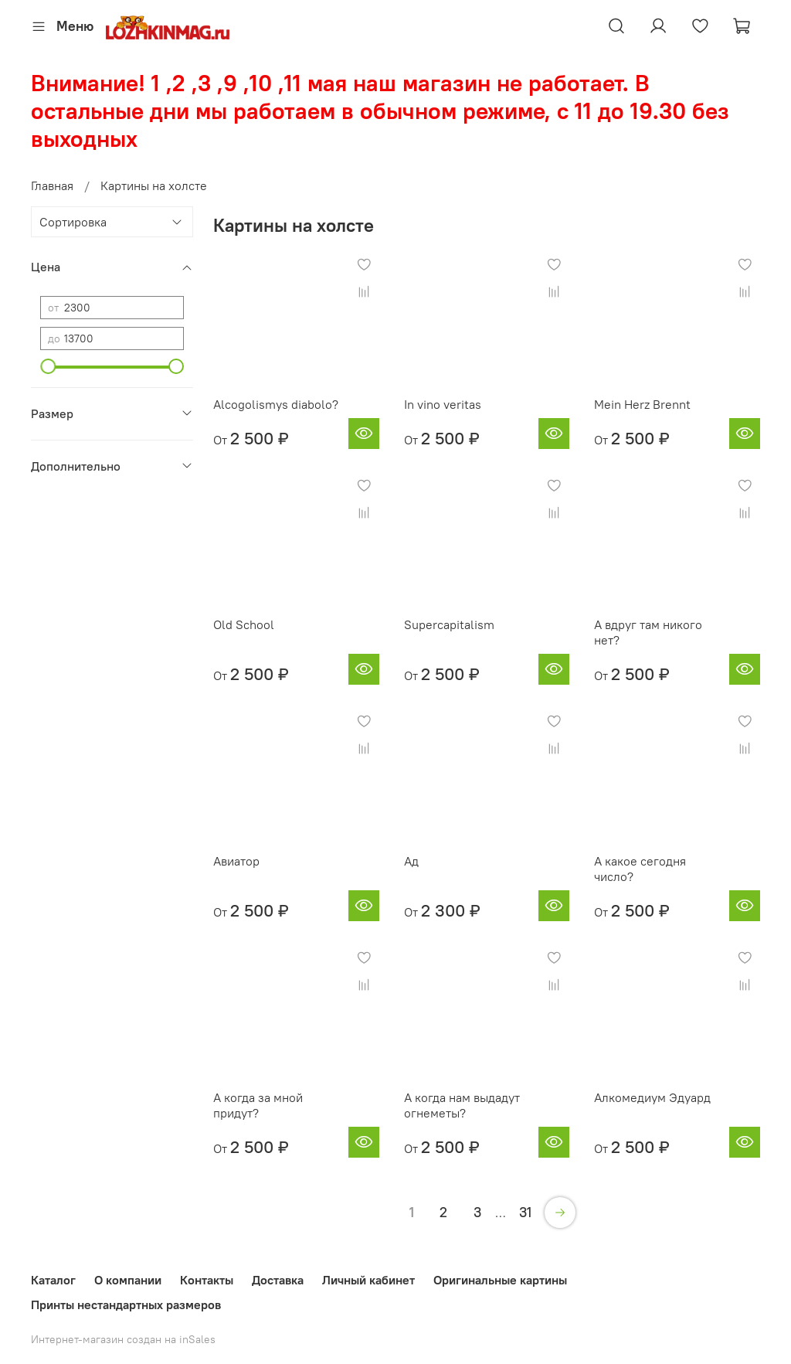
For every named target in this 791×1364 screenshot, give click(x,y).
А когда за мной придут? (258, 1105)
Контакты (206, 1279)
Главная (52, 185)
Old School (243, 624)
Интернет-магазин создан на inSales (123, 1339)
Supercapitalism (449, 624)
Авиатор (236, 861)
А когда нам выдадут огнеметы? (462, 1105)
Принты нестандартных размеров (126, 1304)
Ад (411, 861)
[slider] (47, 366)
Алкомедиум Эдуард (652, 1097)
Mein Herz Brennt (642, 404)
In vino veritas (442, 404)
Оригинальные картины (500, 1279)
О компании (127, 1279)
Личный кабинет (368, 1279)
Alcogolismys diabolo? (275, 404)
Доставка (278, 1279)
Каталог (53, 1279)
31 (525, 1212)
